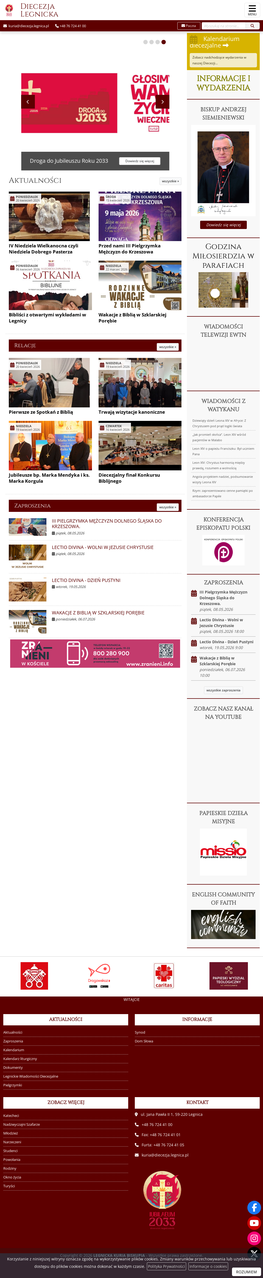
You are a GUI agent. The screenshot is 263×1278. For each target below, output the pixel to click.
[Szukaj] (252, 25)
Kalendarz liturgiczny (20, 1058)
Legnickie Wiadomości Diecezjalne (30, 1076)
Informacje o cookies (208, 1266)
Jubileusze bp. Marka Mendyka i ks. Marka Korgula (49, 478)
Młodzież (10, 1133)
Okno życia (12, 1177)
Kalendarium (13, 1050)
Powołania (11, 1159)
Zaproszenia (32, 505)
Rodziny (9, 1168)
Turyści (9, 1186)
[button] (145, 42)
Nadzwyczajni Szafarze (21, 1124)
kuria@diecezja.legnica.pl (28, 25)
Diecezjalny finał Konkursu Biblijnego (129, 478)
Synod (140, 1032)
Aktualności (35, 180)
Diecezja (29, 10)
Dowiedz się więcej (223, 224)
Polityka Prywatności (166, 1266)
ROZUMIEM (246, 1271)
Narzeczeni (12, 1142)
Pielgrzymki (12, 1085)
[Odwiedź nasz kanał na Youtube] (254, 1223)
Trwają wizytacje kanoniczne (132, 412)
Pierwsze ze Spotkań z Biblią (41, 412)
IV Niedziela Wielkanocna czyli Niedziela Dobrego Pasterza (43, 248)
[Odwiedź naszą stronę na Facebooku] (254, 1207)
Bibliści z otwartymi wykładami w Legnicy (47, 317)
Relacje (25, 345)
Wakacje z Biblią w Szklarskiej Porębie (132, 317)
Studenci (10, 1151)
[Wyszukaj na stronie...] (223, 25)
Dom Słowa (144, 1041)
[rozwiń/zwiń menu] (252, 10)
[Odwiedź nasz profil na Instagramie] (254, 1238)
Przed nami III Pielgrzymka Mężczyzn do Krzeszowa (130, 248)
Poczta (188, 25)
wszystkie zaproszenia (223, 690)
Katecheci (11, 1115)
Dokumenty (13, 1067)
